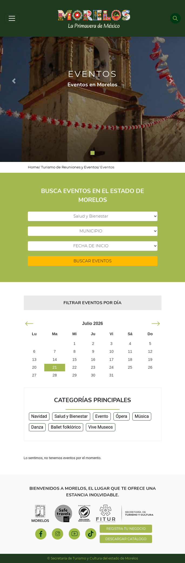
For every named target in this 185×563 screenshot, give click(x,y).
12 (150, 351)
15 (74, 359)
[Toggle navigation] (11, 18)
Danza (37, 427)
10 (111, 351)
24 (111, 367)
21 (54, 367)
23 (93, 367)
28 (54, 375)
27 (34, 375)
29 (74, 375)
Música (142, 416)
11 (130, 351)
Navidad (39, 416)
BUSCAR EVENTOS (92, 260)
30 (93, 375)
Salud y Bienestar (71, 416)
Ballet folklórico (66, 427)
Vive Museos (100, 427)
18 (130, 359)
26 (150, 367)
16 (93, 359)
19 (150, 359)
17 (111, 359)
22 (74, 367)
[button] (14, 81)
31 (111, 375)
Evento (101, 416)
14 (54, 359)
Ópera (121, 416)
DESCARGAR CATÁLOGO (125, 539)
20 (34, 367)
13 (34, 359)
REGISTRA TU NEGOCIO (126, 529)
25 (130, 367)
